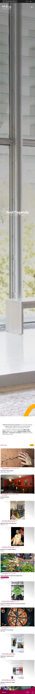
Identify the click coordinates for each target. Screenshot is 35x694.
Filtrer (31, 445)
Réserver (4, 692)
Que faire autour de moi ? (10, 1)
